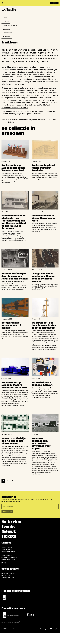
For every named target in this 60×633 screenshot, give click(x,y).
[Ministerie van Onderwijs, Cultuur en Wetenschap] (10, 597)
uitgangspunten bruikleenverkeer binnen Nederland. (28, 121)
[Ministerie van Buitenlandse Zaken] (10, 615)
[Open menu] (2, 3)
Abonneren (7, 511)
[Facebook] (40, 629)
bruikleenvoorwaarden (25, 95)
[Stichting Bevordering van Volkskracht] (10, 622)
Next (13, 481)
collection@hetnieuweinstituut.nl (14, 107)
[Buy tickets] (54, 3)
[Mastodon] (51, 629)
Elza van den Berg (8, 113)
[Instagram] (46, 629)
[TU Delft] (31, 615)
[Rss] (56, 629)
